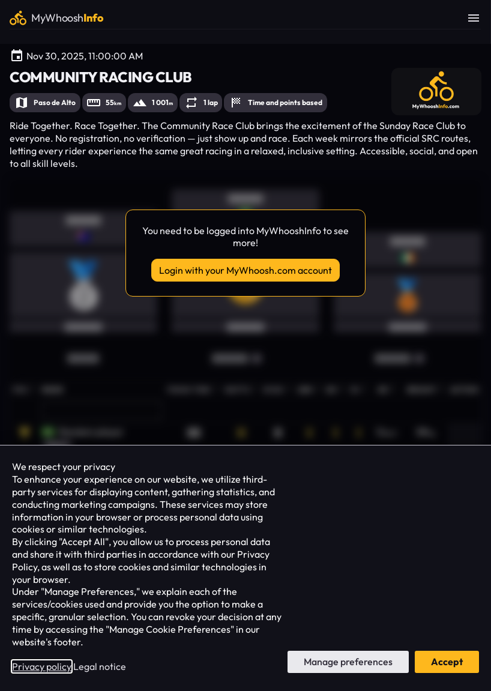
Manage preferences (348, 662)
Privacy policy (41, 666)
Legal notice (99, 666)
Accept (447, 662)
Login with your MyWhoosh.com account (245, 270)
